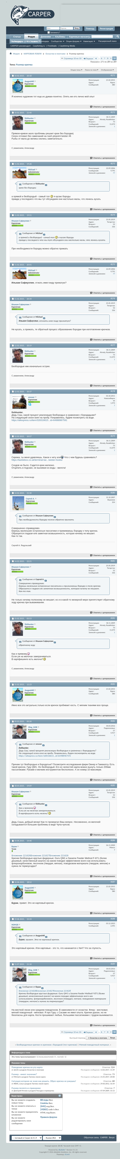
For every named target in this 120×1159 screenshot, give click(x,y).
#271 (113, 75)
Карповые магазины (80, 37)
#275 (113, 264)
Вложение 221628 (58, 855)
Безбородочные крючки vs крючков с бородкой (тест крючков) (47, 1044)
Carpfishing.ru (39, 46)
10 (114, 58)
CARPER (104, 1137)
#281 (113, 561)
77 (114, 173)
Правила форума (48, 1117)
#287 (113, 882)
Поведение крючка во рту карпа (27, 1067)
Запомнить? (53, 33)
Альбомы (60, 37)
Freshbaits (52, 46)
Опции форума (72, 41)
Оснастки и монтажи (56, 53)
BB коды (44, 1100)
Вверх (112, 1038)
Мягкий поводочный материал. (94, 1044)
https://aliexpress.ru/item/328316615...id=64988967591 (39, 420)
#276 (113, 298)
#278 (113, 391)
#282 (113, 618)
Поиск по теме (91, 70)
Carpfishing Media (67, 46)
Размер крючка (24, 64)
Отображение (106, 70)
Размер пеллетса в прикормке (26, 1088)
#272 (113, 112)
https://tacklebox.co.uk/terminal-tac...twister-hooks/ (37, 460)
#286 (113, 840)
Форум (31, 37)
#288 (113, 919)
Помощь (90, 28)
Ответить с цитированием (102, 107)
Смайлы (44, 1103)
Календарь (44, 41)
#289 (113, 964)
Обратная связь (91, 1137)
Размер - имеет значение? (24, 1074)
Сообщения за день (19, 41)
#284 (113, 721)
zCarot (67, 1154)
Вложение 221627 (39, 855)
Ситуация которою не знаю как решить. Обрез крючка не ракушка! (44, 1081)
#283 (113, 684)
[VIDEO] (44, 1109)
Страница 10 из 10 (72, 58)
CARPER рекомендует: (21, 46)
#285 (113, 785)
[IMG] (43, 1106)
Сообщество (56, 41)
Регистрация (106, 28)
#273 (113, 163)
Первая (88, 58)
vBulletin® (62, 1150)
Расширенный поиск (107, 41)
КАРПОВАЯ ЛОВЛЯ (32, 53)
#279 (113, 436)
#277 (113, 345)
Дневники (46, 37)
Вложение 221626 (21, 855)
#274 (113, 215)
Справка (33, 41)
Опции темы (76, 70)
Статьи (17, 37)
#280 (113, 492)
